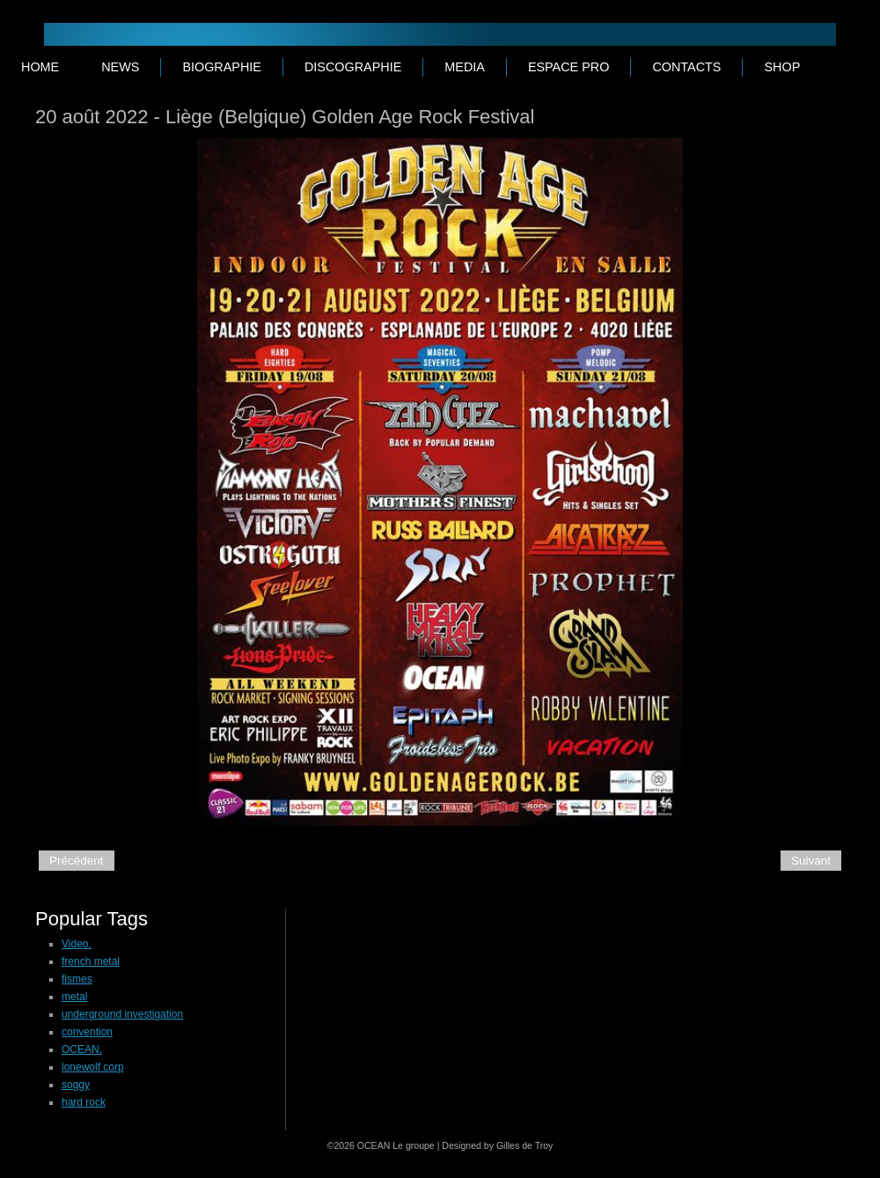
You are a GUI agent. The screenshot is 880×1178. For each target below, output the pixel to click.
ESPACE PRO (569, 67)
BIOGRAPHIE (221, 67)
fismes (77, 979)
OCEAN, (82, 1049)
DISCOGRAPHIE (352, 67)
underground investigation (122, 1014)
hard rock (84, 1102)
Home (40, 67)
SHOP (782, 67)
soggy (76, 1085)
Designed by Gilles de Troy (497, 1145)
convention (87, 1032)
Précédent (76, 860)
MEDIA (464, 67)
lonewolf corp (93, 1067)
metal (74, 996)
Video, (77, 944)
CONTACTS (686, 67)
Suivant (811, 860)
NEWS (120, 67)
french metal (91, 961)
